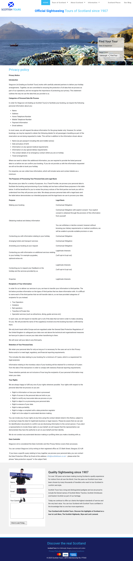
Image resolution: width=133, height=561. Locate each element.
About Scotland (77, 2)
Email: (12, 491)
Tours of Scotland (59, 2)
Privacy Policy (54, 551)
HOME (45, 2)
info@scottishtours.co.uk (56, 456)
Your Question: (15, 501)
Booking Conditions (77, 551)
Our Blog (127, 2)
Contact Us (64, 551)
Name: (12, 482)
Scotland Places (114, 2)
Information (92, 2)
